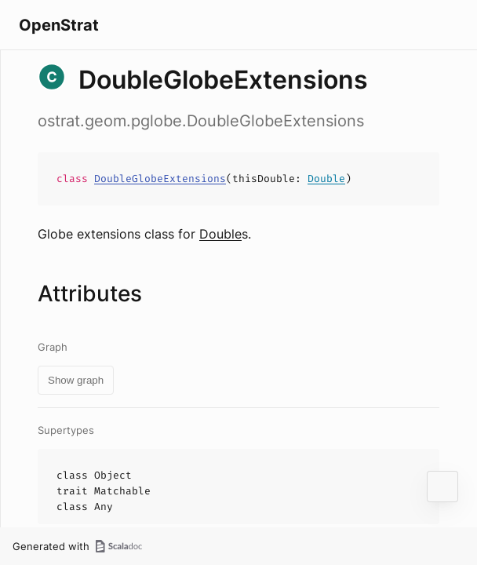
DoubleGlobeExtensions (160, 178)
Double (326, 178)
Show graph (76, 380)
